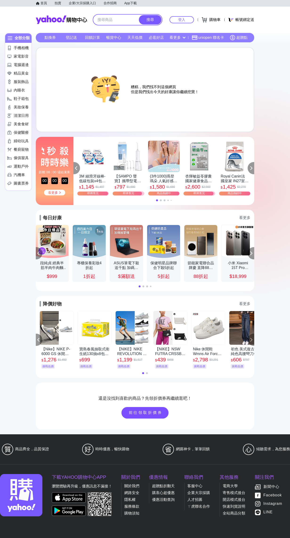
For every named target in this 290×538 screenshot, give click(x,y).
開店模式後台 (234, 500)
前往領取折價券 (146, 413)
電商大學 (230, 486)
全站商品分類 (234, 513)
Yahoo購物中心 (61, 19)
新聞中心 (271, 487)
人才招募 (194, 500)
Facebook (272, 495)
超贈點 (239, 37)
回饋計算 (92, 38)
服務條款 (131, 506)
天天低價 (134, 38)
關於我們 (131, 486)
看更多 (177, 38)
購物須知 (131, 513)
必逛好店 (156, 38)
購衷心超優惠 (163, 493)
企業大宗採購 (198, 493)
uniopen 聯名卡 (208, 37)
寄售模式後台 (234, 493)
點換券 (50, 38)
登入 (181, 20)
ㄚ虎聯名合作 (198, 506)
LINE (268, 512)
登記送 (71, 38)
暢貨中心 (113, 38)
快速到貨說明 (234, 506)
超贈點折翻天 (163, 486)
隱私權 (130, 500)
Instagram (272, 504)
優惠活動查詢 (163, 500)
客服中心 (194, 486)
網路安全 (131, 493)
